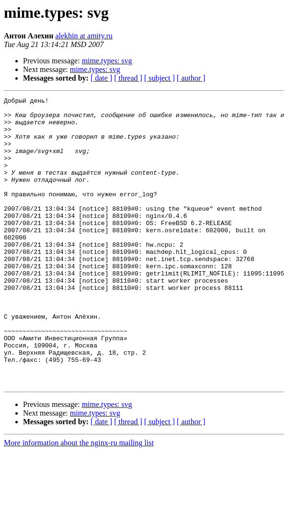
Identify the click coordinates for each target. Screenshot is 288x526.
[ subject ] (159, 78)
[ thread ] (128, 78)
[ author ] (191, 78)
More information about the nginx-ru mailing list (79, 500)
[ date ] (101, 78)
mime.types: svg (107, 61)
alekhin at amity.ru (83, 36)
